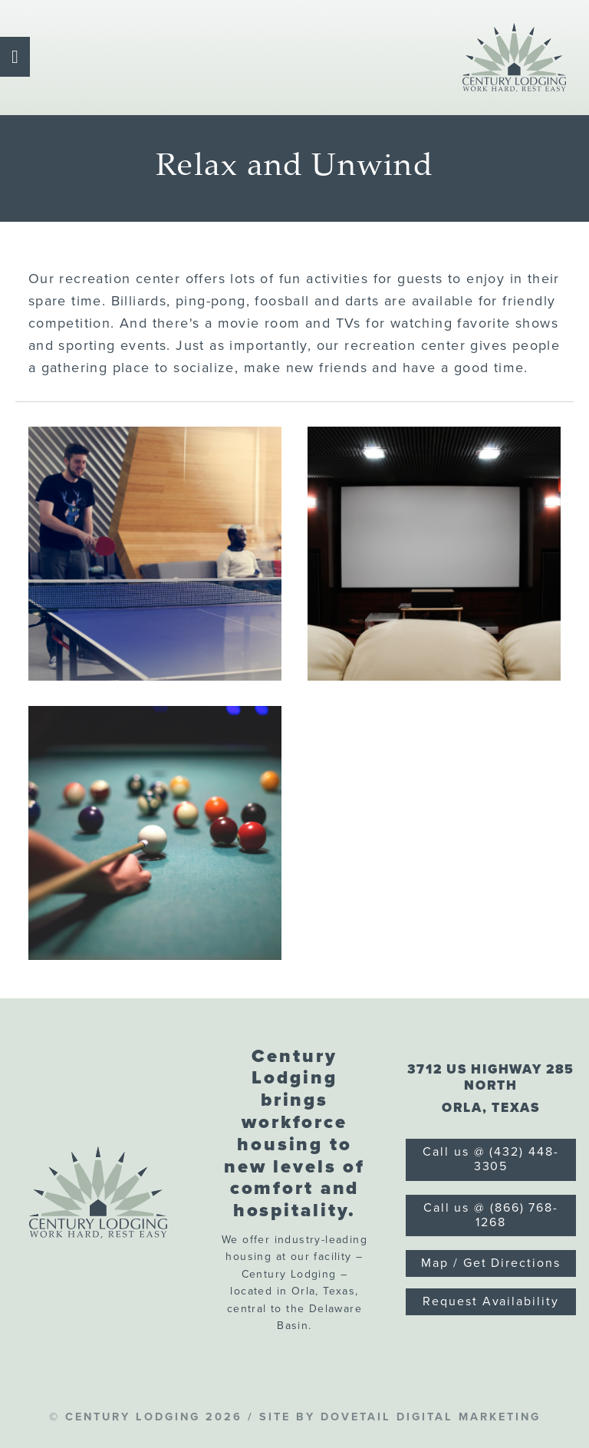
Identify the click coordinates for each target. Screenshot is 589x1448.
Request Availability (490, 1301)
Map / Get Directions (490, 1263)
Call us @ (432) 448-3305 (490, 1159)
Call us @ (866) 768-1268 (490, 1215)
